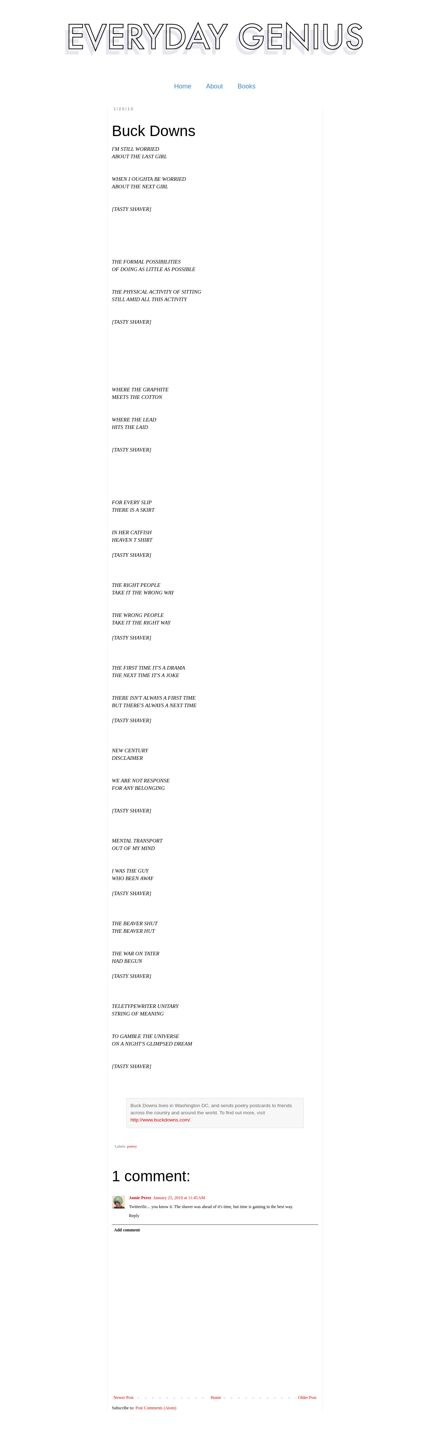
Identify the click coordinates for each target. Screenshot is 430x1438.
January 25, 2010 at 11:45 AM (179, 1197)
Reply (134, 1215)
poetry (132, 1146)
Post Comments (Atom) (155, 1407)
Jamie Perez (140, 1197)
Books (246, 86)
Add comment (127, 1229)
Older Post (307, 1397)
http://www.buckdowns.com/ (160, 1120)
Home (182, 86)
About (214, 86)
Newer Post (124, 1397)
